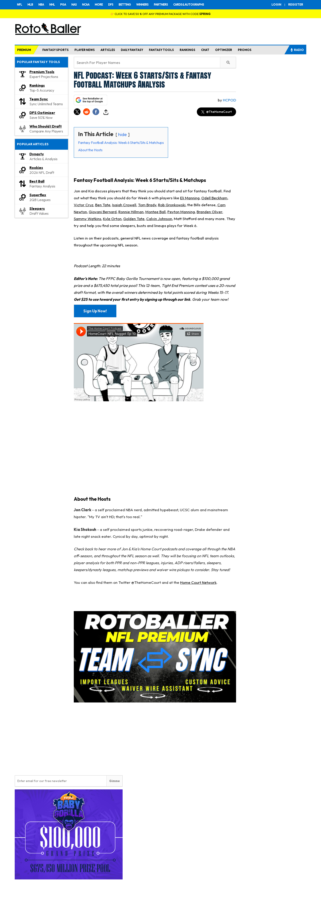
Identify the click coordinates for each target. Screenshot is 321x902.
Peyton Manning (181, 211)
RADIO (297, 50)
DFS (110, 4)
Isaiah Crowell (124, 204)
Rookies (36, 168)
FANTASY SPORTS (55, 50)
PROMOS (244, 50)
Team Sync (38, 99)
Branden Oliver (209, 211)
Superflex (37, 195)
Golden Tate (133, 218)
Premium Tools (41, 72)
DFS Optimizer (42, 113)
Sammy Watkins (87, 218)
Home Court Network (198, 582)
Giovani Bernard (103, 211)
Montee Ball (155, 211)
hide (122, 134)
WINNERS (142, 4)
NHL (52, 4)
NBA (41, 4)
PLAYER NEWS (84, 50)
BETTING (125, 4)
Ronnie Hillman (131, 211)
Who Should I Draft (45, 126)
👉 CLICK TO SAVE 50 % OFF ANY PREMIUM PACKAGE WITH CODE (160, 14)
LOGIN (276, 4)
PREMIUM (24, 50)
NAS (74, 4)
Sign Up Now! (95, 311)
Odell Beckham (214, 198)
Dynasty (36, 154)
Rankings (37, 85)
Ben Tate (102, 204)
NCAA (85, 4)
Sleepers (37, 208)
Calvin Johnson (159, 218)
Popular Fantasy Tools (38, 62)
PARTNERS (161, 4)
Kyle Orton (112, 218)
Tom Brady (147, 204)
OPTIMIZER (223, 50)
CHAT (205, 50)
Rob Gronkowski (171, 204)
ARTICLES (108, 50)
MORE (99, 4)
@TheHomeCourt (216, 112)
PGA (63, 4)
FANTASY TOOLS (161, 50)
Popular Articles (33, 144)
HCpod (229, 100)
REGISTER (295, 4)
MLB (30, 4)
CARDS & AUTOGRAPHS (188, 4)
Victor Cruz (83, 204)
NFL (19, 4)
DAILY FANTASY (132, 50)
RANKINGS (187, 50)
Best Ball (36, 181)
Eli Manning (190, 198)
